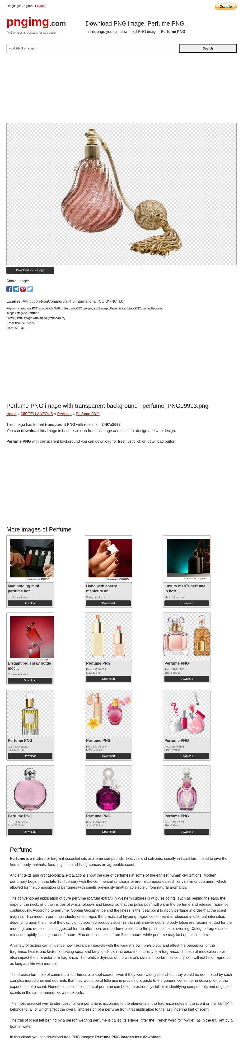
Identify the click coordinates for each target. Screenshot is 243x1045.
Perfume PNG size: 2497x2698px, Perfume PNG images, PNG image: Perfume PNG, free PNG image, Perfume (91, 308)
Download (30, 603)
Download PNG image (30, 270)
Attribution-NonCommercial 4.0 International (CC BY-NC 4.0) (73, 301)
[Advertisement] (121, 90)
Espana (40, 6)
